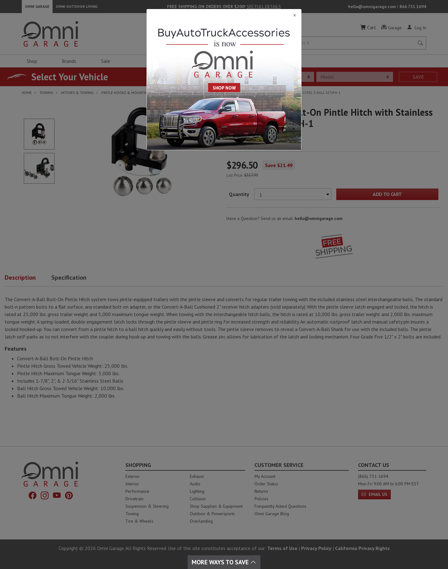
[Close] (224, 15)
